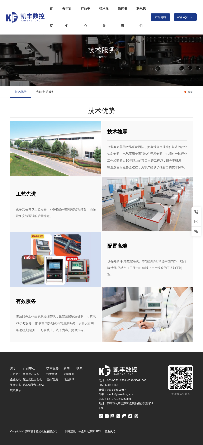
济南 (92, 431)
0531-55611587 (116, 389)
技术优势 (20, 91)
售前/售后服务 (45, 91)
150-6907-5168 (109, 385)
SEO (98, 431)
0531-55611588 (116, 380)
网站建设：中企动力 (77, 431)
